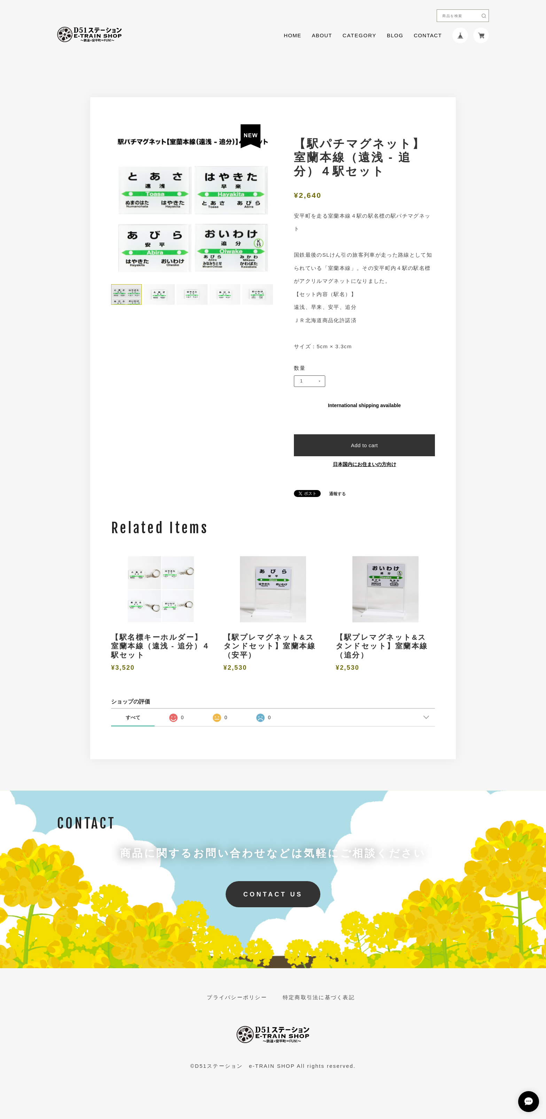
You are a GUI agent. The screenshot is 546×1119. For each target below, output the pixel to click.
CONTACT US (273, 894)
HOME (292, 35)
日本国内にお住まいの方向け (364, 464)
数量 (300, 368)
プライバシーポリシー (237, 997)
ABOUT (322, 35)
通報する (337, 494)
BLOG (395, 35)
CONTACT (428, 35)
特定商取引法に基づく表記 (319, 997)
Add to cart (364, 445)
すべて (133, 717)
